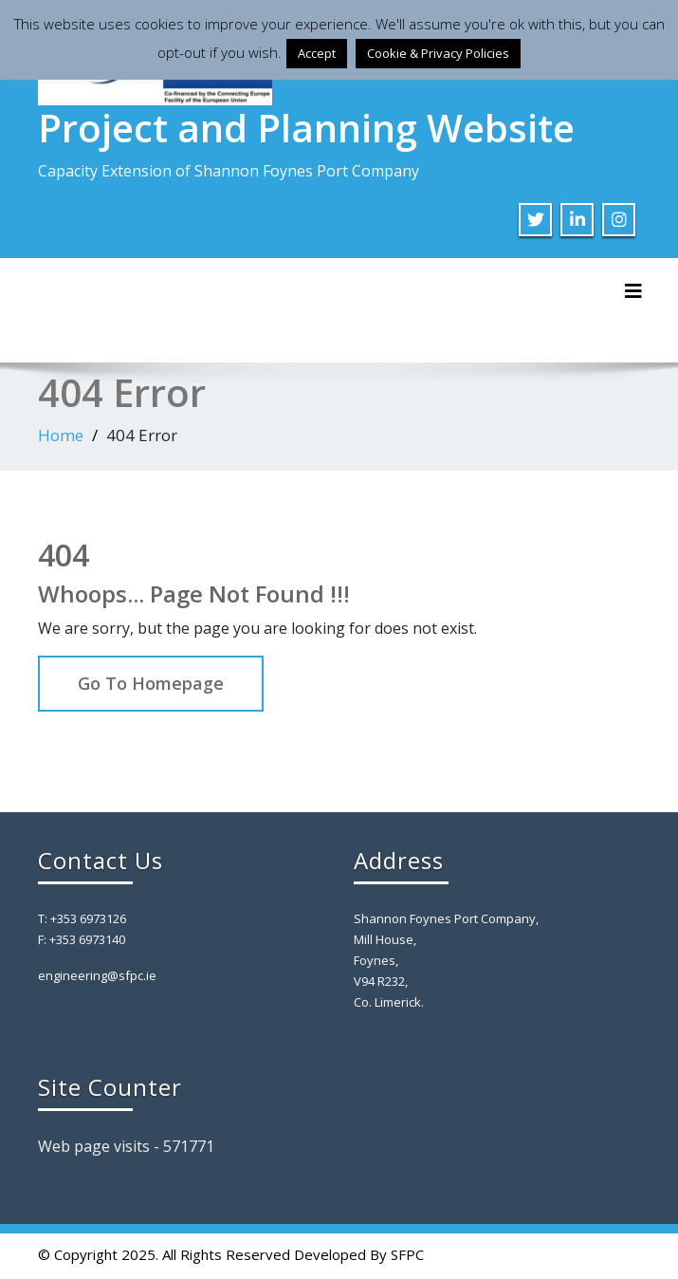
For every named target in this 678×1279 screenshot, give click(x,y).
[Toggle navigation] (633, 291)
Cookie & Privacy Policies (438, 53)
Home (60, 435)
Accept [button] (317, 53)
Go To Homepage (151, 683)
